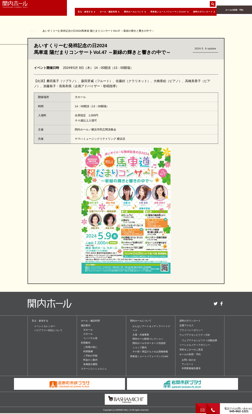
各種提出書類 (90, 364)
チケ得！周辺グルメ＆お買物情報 (150, 351)
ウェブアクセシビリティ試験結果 (199, 340)
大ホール (88, 329)
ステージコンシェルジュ (94, 368)
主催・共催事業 (140, 334)
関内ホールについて (120, 11)
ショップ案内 (139, 347)
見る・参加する (65, 11)
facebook (221, 304)
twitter (216, 304)
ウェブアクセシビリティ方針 (194, 335)
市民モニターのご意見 (191, 349)
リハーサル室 (90, 338)
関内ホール (21, 8)
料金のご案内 (90, 360)
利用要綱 (88, 351)
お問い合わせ (189, 360)
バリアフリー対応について (48, 330)
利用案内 (85, 342)
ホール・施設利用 (91, 11)
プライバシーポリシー (191, 330)
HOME (33, 30)
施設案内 (85, 325)
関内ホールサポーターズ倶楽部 (149, 343)
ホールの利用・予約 (234, 12)
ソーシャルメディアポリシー (194, 345)
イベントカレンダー (44, 326)
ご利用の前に (90, 347)
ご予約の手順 (90, 355)
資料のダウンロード (201, 11)
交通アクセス (186, 325)
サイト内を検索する (213, 4)
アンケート (188, 364)
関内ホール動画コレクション (147, 338)
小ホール (88, 334)
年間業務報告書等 (191, 368)
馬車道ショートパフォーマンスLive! (160, 11)
